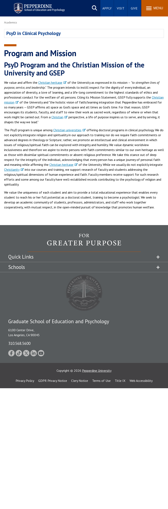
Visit (120, 8)
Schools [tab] (16, 267)
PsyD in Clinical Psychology (33, 33)
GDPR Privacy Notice (52, 381)
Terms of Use (101, 381)
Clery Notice (79, 381)
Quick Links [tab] (21, 256)
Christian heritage (50, 82)
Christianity (12, 169)
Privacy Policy (25, 381)
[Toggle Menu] (154, 8)
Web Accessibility (141, 381)
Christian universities (67, 130)
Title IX (120, 381)
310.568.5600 (19, 343)
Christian (57, 117)
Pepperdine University (96, 370)
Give (134, 8)
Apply (107, 8)
